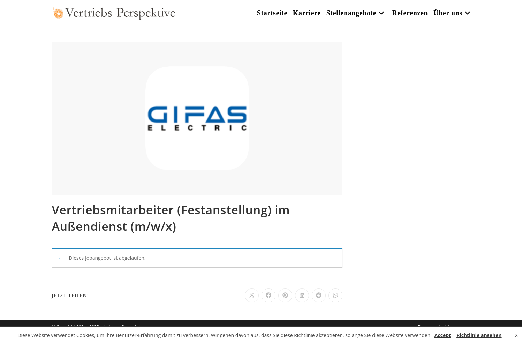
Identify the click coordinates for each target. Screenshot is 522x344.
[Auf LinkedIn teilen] (302, 295)
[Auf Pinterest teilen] (285, 295)
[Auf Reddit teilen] (319, 295)
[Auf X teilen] (252, 295)
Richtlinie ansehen (478, 335)
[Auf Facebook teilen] (268, 295)
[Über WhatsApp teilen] (335, 295)
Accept (442, 335)
